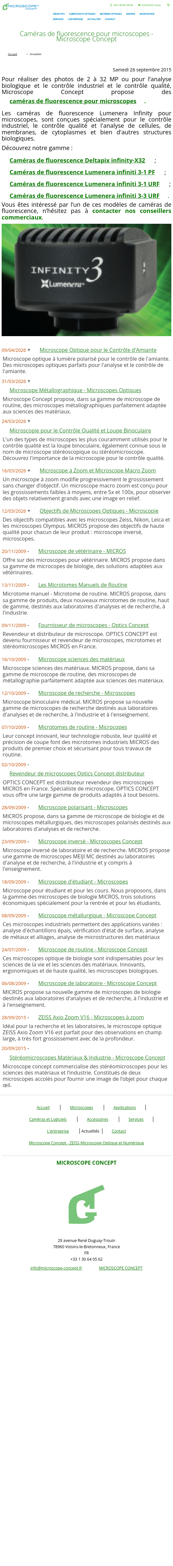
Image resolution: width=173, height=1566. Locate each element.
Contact (119, 1131)
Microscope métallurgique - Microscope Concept (97, 915)
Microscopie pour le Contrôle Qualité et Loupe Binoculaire (80, 430)
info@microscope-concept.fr (56, 1268)
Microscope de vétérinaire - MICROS (82, 551)
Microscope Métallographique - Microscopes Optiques (75, 390)
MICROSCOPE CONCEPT (120, 1268)
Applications (125, 1107)
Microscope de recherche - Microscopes (86, 693)
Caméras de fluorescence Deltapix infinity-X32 (77, 160)
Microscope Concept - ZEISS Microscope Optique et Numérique (86, 1143)
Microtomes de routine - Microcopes (82, 727)
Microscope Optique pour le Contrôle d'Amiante (98, 349)
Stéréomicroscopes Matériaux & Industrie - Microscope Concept (87, 1057)
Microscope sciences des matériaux (81, 659)
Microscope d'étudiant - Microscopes (83, 881)
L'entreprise (58, 1131)
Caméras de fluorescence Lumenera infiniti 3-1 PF (82, 172)
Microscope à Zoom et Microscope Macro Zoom (98, 470)
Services (136, 1119)
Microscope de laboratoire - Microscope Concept (97, 983)
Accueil (43, 1107)
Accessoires (97, 1119)
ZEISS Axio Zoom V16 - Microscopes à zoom (91, 1017)
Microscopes (81, 1107)
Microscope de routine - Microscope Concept (93, 949)
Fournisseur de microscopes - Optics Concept (93, 625)
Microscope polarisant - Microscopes (83, 807)
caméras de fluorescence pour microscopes (73, 101)
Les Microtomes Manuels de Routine (82, 584)
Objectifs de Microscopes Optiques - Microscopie (99, 510)
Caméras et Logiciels (48, 1119)
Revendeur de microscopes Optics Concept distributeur (77, 773)
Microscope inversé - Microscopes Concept (90, 841)
